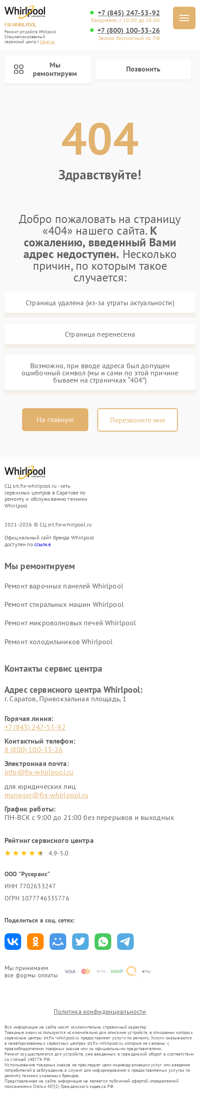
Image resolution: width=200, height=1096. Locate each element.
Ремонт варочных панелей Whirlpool (64, 585)
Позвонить (143, 68)
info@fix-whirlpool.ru (39, 771)
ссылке (42, 544)
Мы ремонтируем (45, 69)
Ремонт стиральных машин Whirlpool (64, 604)
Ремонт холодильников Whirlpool (59, 641)
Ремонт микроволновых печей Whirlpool (70, 622)
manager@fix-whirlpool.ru (47, 794)
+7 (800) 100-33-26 (128, 30)
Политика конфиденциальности (100, 1011)
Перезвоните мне (137, 419)
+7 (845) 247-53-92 (129, 13)
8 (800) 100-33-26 (34, 749)
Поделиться (13, 941)
